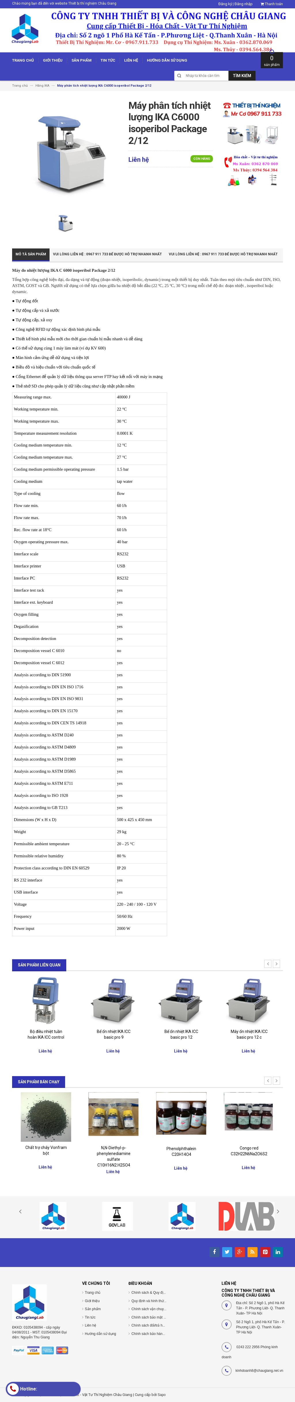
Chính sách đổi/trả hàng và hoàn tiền (159, 1325)
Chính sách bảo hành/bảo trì (153, 1334)
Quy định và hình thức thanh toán (157, 1301)
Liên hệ (91, 1325)
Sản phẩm (93, 1309)
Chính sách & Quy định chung (154, 1293)
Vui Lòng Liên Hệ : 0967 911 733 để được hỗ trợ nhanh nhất (107, 254)
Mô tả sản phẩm (31, 254)
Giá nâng (46, 1030)
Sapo (162, 1395)
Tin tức (90, 1317)
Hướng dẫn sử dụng (100, 1334)
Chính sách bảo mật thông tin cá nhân (160, 1317)
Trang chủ (93, 1293)
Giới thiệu (92, 1301)
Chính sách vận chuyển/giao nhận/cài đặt (163, 1309)
